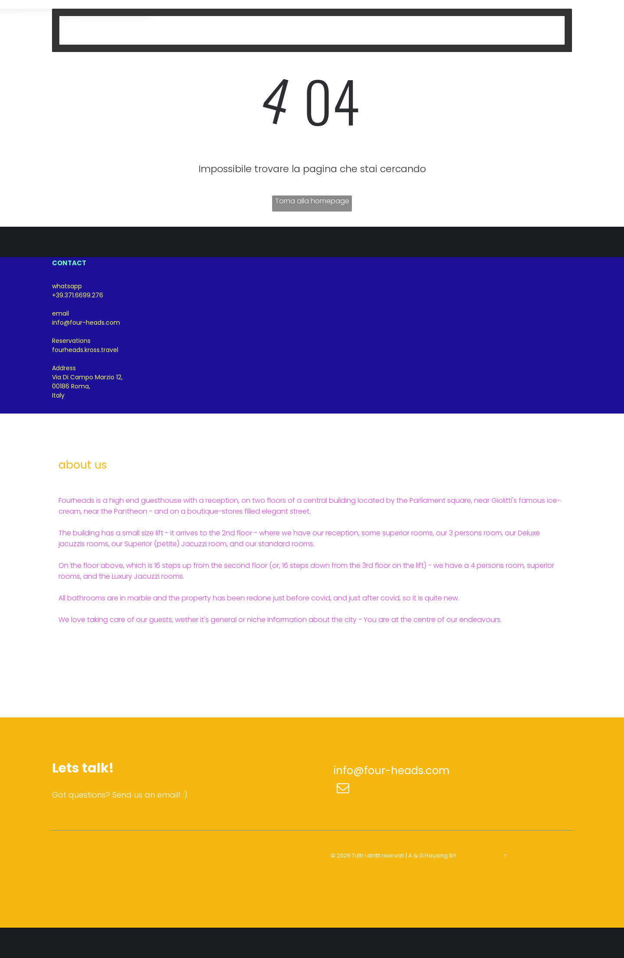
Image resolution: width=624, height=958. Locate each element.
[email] (343, 789)
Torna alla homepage (312, 201)
